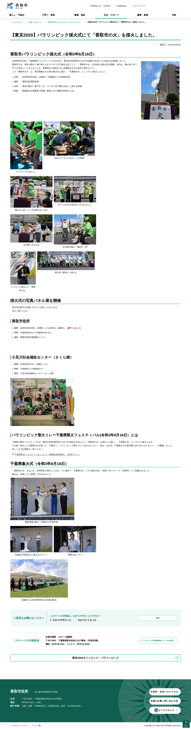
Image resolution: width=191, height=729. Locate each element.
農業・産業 (142, 15)
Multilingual (121, 6)
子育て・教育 (48, 15)
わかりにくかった (87, 620)
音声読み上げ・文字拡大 (101, 6)
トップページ (17, 22)
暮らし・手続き (17, 15)
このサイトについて (20, 725)
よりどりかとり (149, 710)
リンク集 (37, 725)
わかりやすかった (62, 620)
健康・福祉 (79, 15)
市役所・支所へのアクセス (149, 692)
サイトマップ (139, 6)
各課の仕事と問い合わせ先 (149, 701)
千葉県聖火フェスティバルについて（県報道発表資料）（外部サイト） (47, 454)
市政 (174, 15)
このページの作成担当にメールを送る (158, 640)
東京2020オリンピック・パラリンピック (64, 22)
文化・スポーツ (111, 15)
